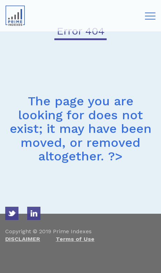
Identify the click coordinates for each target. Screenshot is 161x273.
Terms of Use (75, 239)
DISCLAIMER (22, 239)
